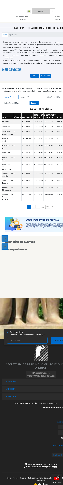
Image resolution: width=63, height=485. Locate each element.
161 (47, 207)
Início (5, 35)
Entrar (34, 76)
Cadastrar (45, 76)
